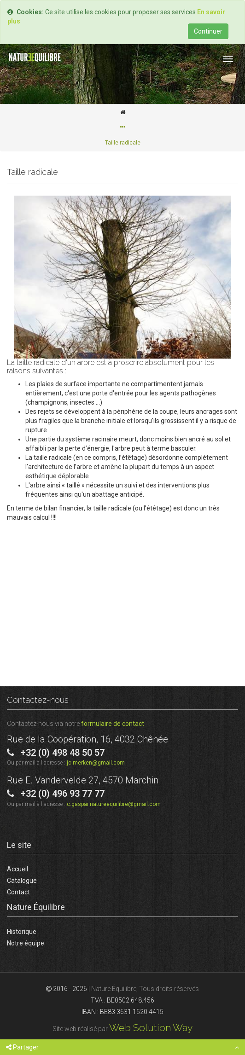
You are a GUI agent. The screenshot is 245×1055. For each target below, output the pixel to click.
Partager (22, 1047)
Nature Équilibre (36, 907)
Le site (19, 845)
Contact (18, 892)
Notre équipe (25, 943)
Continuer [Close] (208, 31)
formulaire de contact (112, 723)
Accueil (17, 869)
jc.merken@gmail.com (96, 762)
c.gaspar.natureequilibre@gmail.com (114, 804)
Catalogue (22, 880)
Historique (21, 931)
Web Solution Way (150, 1027)
